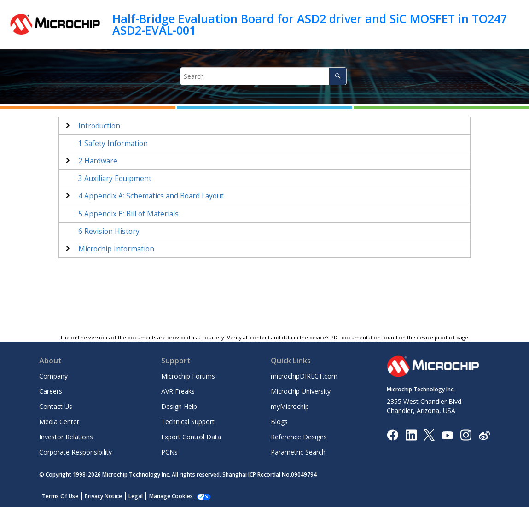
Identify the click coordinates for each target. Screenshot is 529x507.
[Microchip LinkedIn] (411, 434)
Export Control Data (191, 436)
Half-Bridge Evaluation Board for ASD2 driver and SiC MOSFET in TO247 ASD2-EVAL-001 (309, 24)
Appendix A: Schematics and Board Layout (151, 196)
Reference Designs (299, 436)
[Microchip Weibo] (484, 435)
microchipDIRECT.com (304, 376)
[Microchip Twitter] (429, 434)
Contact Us (55, 406)
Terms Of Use (60, 496)
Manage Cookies (171, 496)
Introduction (99, 126)
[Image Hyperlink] (447, 435)
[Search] (338, 76)
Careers (50, 391)
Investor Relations (66, 436)
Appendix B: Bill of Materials (128, 214)
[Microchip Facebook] (392, 434)
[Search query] (263, 76)
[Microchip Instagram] (465, 434)
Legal (135, 496)
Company (53, 376)
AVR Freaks (178, 391)
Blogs (279, 421)
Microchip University (301, 391)
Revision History (109, 231)
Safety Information (113, 143)
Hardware (97, 161)
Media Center (59, 421)
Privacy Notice (103, 496)
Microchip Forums (188, 376)
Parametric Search (298, 452)
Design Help (179, 406)
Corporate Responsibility (75, 452)
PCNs (169, 452)
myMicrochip (290, 406)
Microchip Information (116, 249)
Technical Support (188, 421)
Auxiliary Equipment (114, 178)
